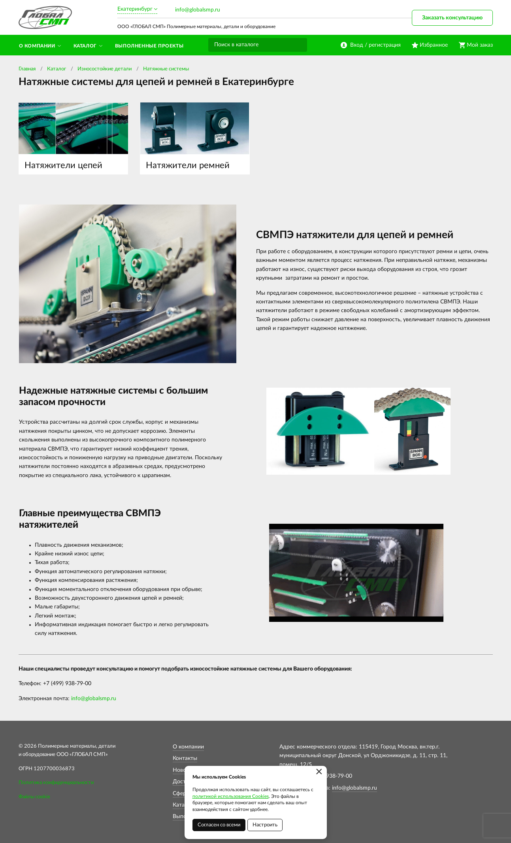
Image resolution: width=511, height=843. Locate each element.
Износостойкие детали (104, 69)
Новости (184, 770)
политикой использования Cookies (230, 796)
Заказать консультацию (452, 18)
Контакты (185, 758)
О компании (188, 747)
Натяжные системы (166, 69)
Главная (27, 69)
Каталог (56, 69)
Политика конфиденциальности (56, 782)
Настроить (265, 825)
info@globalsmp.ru (197, 10)
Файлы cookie (34, 796)
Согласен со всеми (219, 825)
